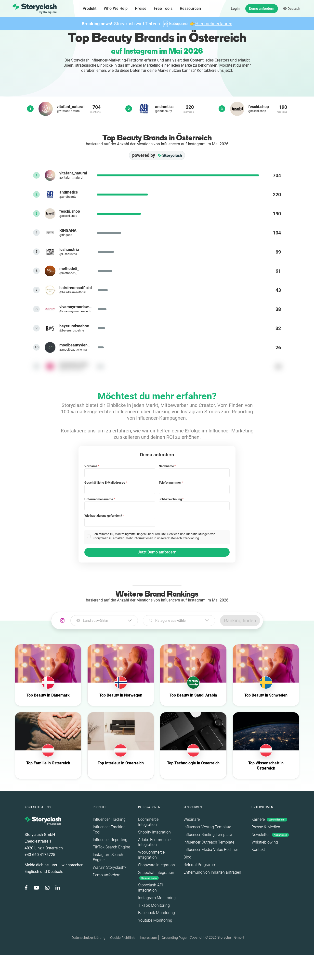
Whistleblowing (264, 842)
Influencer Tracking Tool (109, 829)
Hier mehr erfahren (213, 23)
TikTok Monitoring (154, 905)
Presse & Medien (265, 827)
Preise (140, 8)
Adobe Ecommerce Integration (154, 842)
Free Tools (163, 8)
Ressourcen (190, 8)
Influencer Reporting (110, 839)
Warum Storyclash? (109, 867)
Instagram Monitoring (157, 897)
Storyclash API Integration (150, 888)
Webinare (191, 819)
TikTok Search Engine (111, 847)
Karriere (269, 819)
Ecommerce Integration (148, 822)
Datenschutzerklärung (88, 938)
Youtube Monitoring (155, 920)
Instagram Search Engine (108, 857)
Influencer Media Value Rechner (210, 849)
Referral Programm (199, 864)
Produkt (90, 8)
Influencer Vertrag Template (207, 827)
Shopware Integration (156, 865)
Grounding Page (174, 938)
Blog (187, 857)
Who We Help (116, 8)
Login (235, 9)
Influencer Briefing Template (207, 834)
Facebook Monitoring (156, 912)
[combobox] (104, 620)
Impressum (148, 938)
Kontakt (258, 849)
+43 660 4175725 (40, 854)
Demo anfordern (261, 9)
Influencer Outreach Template (208, 842)
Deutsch (291, 9)
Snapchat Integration (156, 875)
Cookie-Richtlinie (122, 938)
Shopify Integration (154, 832)
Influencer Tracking (109, 819)
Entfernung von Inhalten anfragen (212, 872)
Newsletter (270, 834)
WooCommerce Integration (151, 855)
